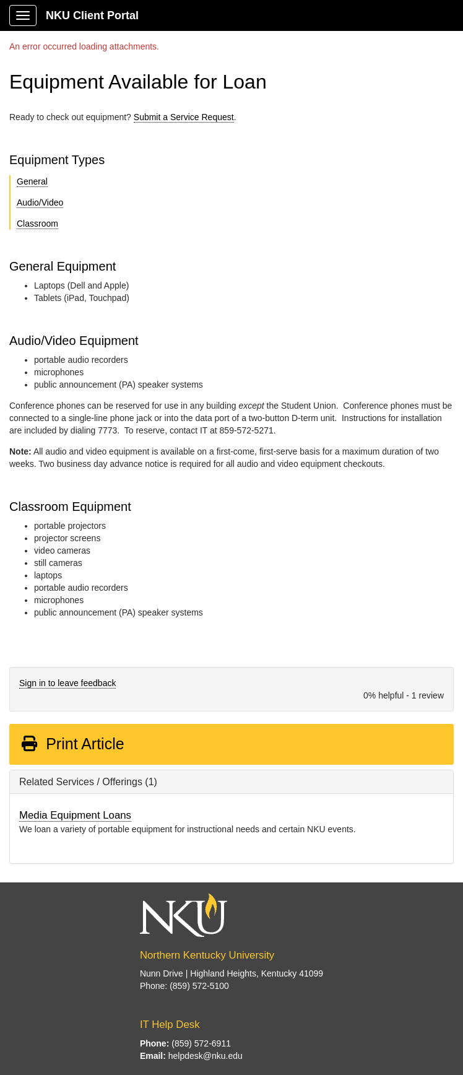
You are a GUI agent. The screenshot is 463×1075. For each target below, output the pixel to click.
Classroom (37, 223)
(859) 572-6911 (201, 1043)
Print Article (72, 743)
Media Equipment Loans (75, 815)
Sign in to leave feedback (67, 683)
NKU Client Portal (92, 15)
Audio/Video (40, 202)
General (32, 181)
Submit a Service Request (184, 117)
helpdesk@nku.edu (205, 1056)
